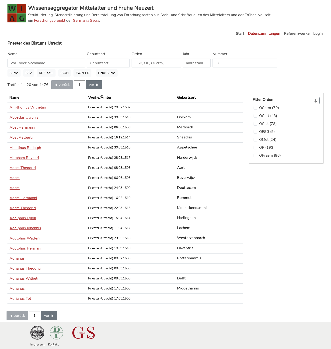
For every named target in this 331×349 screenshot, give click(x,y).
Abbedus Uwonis (24, 117)
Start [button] (240, 33)
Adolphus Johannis (25, 228)
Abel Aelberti (21, 137)
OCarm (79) (269, 107)
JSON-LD (82, 73)
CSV (28, 73)
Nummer (220, 53)
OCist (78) (268, 123)
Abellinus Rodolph (25, 147)
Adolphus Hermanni (26, 248)
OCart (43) (268, 115)
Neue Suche (106, 73)
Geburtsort (96, 53)
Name (12, 53)
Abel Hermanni (22, 127)
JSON (64, 73)
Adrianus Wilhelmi (26, 278)
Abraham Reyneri (24, 157)
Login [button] (318, 33)
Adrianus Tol (20, 298)
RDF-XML (46, 73)
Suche (14, 73)
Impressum (37, 344)
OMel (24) (267, 139)
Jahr (186, 53)
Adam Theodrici (23, 167)
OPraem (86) (270, 155)
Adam (15, 177)
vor (94, 84)
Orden (137, 53)
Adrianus (17, 258)
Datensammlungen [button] (264, 33)
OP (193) (267, 147)
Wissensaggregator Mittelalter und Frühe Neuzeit (90, 8)
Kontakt (53, 344)
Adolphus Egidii (23, 218)
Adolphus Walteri (25, 238)
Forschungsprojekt (49, 20)
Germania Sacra (86, 20)
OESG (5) (267, 131)
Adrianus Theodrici (25, 268)
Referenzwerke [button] (297, 33)
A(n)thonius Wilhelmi (28, 107)
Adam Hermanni (23, 198)
